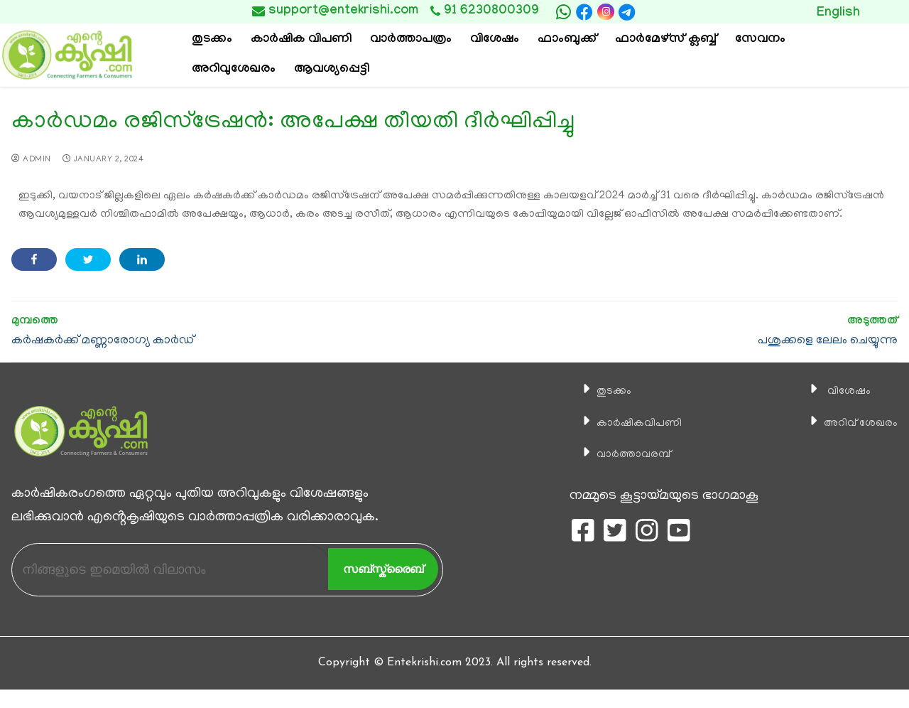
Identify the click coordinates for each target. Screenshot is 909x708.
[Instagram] (605, 12)
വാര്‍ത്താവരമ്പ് (624, 454)
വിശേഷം (835, 391)
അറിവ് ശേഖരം (851, 423)
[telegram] (627, 12)
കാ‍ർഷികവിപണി (630, 423)
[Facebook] (584, 12)
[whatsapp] (563, 12)
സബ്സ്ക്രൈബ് (383, 569)
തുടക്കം (600, 391)
